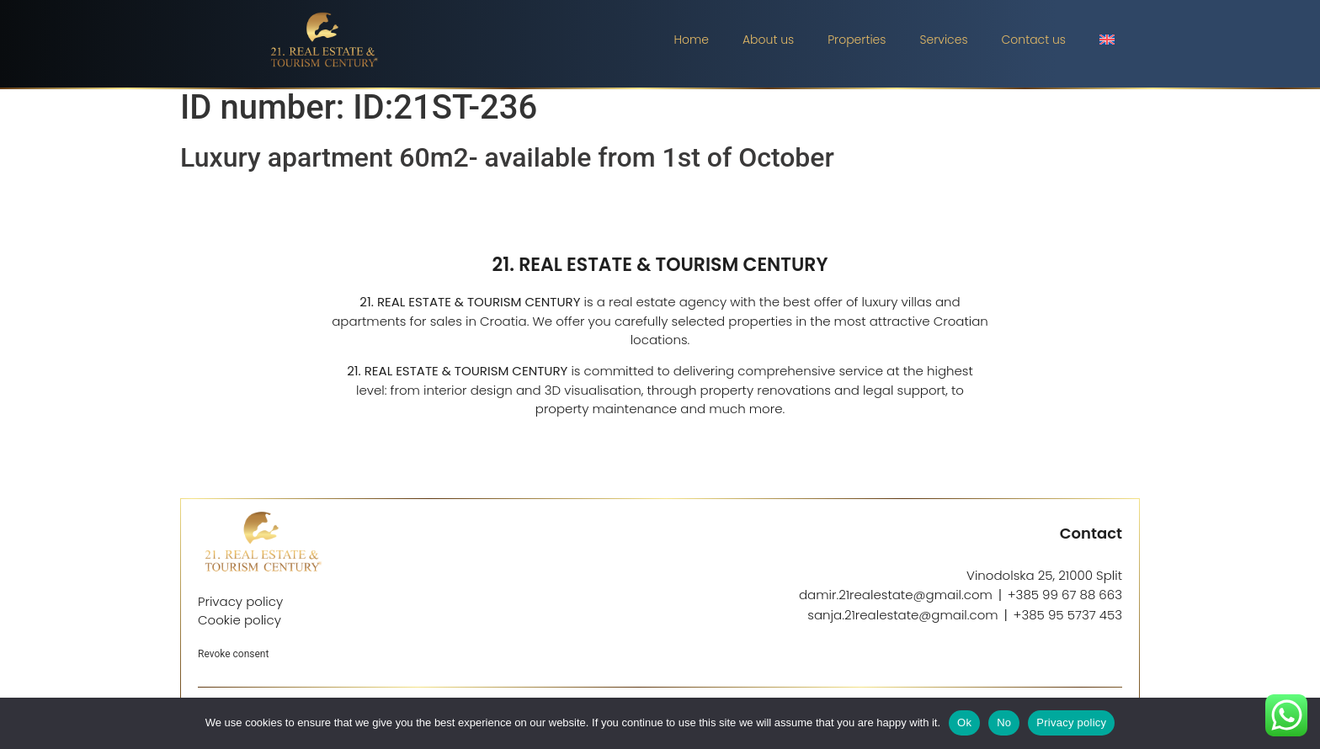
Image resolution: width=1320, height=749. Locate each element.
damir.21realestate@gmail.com (896, 603)
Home (691, 39)
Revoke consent (233, 662)
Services (943, 39)
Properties (857, 39)
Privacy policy (1071, 722)
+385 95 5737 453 (1068, 623)
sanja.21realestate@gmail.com (902, 623)
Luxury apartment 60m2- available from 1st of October (507, 166)
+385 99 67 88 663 (1065, 603)
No (1004, 722)
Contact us (1034, 39)
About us (768, 39)
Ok (964, 722)
